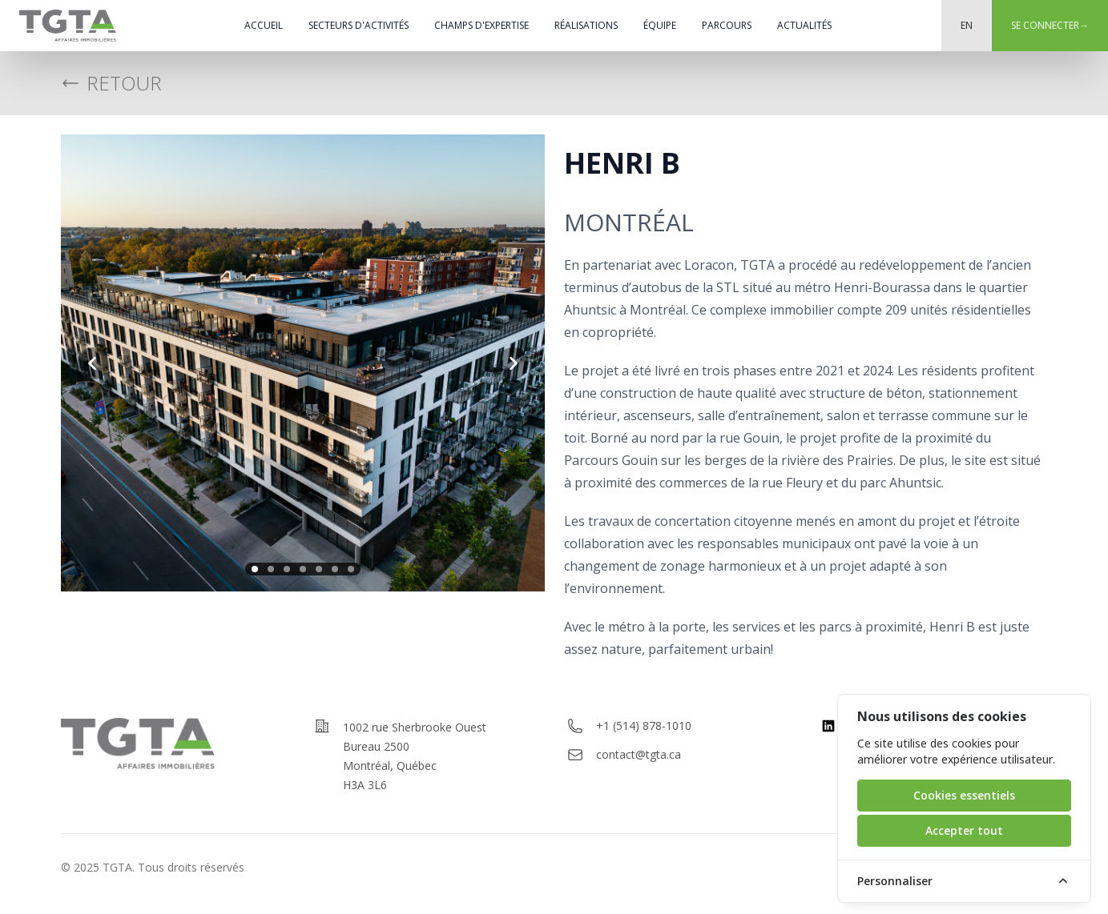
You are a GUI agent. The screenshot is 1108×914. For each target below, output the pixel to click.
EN (967, 25)
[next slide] (513, 363)
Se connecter (1050, 25)
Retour (111, 83)
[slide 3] (287, 569)
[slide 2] (271, 569)
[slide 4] (303, 569)
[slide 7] (351, 569)
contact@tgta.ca (638, 754)
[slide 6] (335, 569)
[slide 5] (319, 569)
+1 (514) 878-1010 (643, 725)
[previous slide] (93, 363)
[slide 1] (255, 569)
